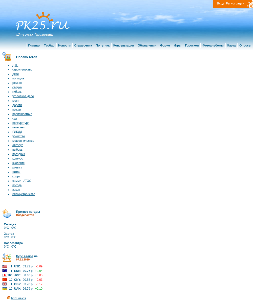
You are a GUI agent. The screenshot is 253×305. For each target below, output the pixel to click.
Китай (16, 172)
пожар (16, 109)
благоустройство (23, 194)
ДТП (15, 65)
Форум (165, 45)
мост (15, 100)
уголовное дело (23, 96)
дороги (17, 105)
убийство (18, 136)
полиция (18, 78)
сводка (17, 87)
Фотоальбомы (213, 45)
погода (16, 185)
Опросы (245, 45)
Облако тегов (26, 57)
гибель (16, 92)
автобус (17, 145)
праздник (18, 154)
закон (16, 189)
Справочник (83, 45)
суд (14, 118)
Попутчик (103, 45)
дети (15, 74)
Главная (34, 45)
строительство (22, 69)
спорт (16, 176)
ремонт (17, 83)
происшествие (22, 114)
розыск (17, 167)
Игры (177, 45)
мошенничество (23, 140)
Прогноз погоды (28, 211)
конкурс (17, 158)
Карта (231, 45)
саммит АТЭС (21, 181)
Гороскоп (192, 45)
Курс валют (24, 256)
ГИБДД (17, 132)
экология (18, 163)
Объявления (147, 45)
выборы (17, 149)
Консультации (123, 45)
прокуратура (20, 123)
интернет (18, 127)
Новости (64, 45)
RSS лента (18, 298)
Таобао (49, 45)
